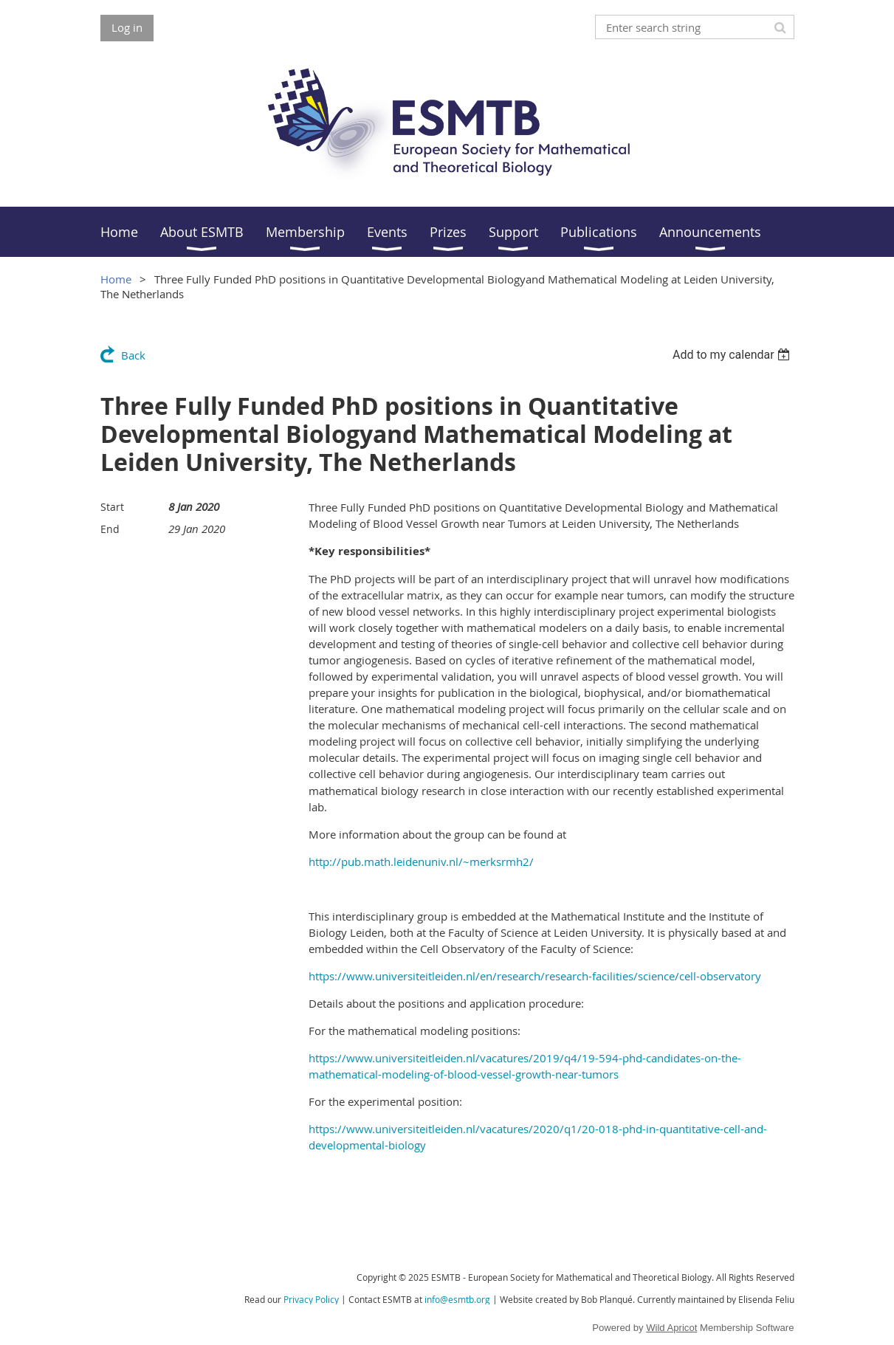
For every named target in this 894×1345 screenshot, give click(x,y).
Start (112, 507)
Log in (126, 27)
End (110, 529)
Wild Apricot (671, 1327)
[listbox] (733, 354)
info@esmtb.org (457, 1299)
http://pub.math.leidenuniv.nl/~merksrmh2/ (421, 861)
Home (115, 279)
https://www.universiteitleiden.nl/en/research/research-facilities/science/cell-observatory (535, 976)
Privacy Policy (311, 1299)
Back (133, 355)
